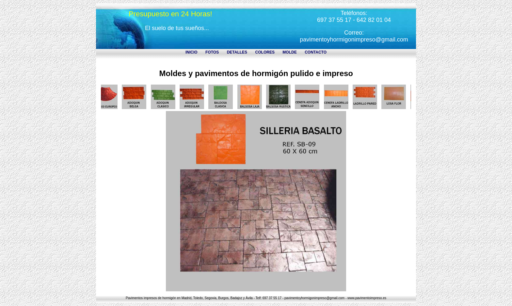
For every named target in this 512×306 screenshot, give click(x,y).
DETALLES (237, 52)
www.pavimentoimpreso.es (366, 298)
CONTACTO (316, 52)
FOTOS (212, 52)
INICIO (191, 52)
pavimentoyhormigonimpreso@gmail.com (354, 39)
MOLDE (289, 52)
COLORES (265, 52)
